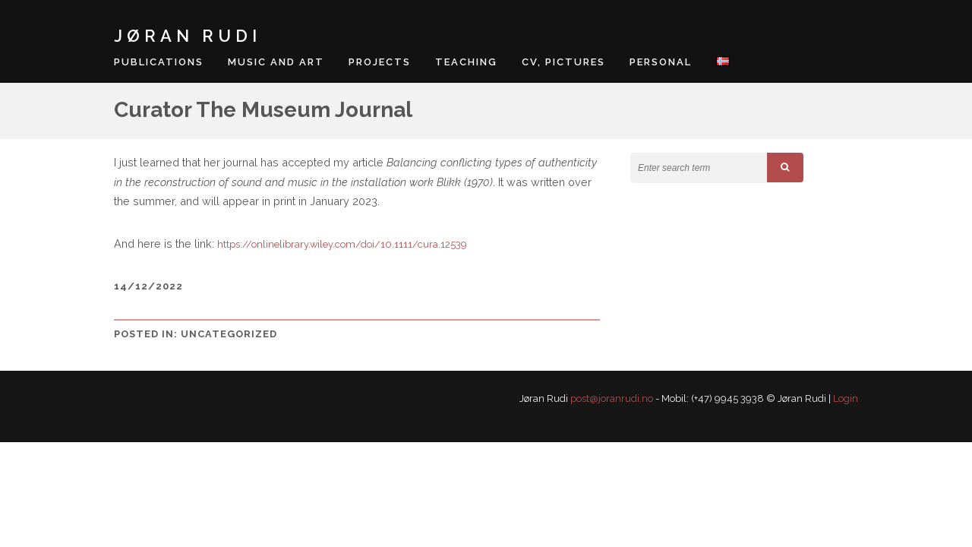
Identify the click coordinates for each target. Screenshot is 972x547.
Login (845, 398)
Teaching (466, 62)
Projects (380, 62)
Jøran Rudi (187, 36)
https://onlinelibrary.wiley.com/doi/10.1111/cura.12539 (341, 244)
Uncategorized (229, 334)
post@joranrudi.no (611, 398)
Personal (661, 62)
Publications (159, 62)
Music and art (276, 62)
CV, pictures (563, 62)
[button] (785, 167)
